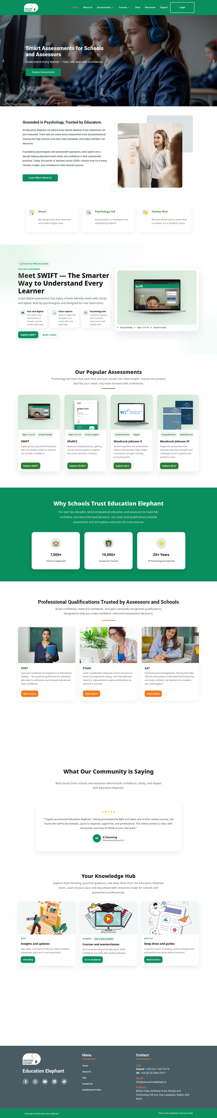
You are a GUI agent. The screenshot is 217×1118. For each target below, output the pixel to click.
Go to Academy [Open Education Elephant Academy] (93, 959)
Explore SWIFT (28, 334)
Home (75, 7)
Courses (124, 7)
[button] (3, 61)
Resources (150, 7)
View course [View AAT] (153, 693)
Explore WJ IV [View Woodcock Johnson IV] (169, 465)
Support (164, 7)
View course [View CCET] (29, 693)
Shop (137, 7)
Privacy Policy (186, 1113)
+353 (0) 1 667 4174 (157, 1068)
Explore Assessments (43, 72)
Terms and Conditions (168, 1113)
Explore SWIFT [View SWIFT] (30, 465)
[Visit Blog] (46, 917)
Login (182, 7)
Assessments (105, 7)
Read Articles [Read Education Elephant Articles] (153, 959)
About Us (87, 7)
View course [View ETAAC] (91, 693)
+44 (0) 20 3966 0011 (153, 1072)
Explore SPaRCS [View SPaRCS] (78, 465)
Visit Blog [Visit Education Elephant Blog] (28, 959)
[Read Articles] (170, 917)
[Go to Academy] (108, 917)
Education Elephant (43, 1071)
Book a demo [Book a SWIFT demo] (50, 334)
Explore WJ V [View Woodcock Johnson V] (122, 465)
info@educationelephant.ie (151, 1081)
